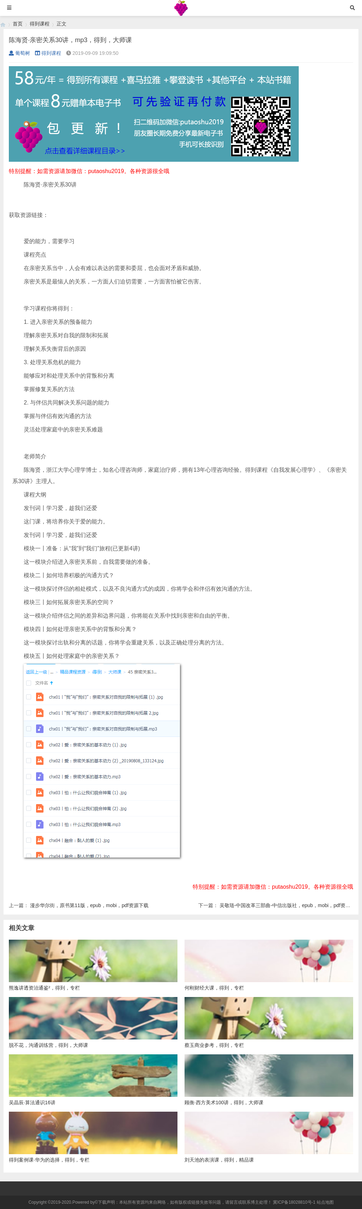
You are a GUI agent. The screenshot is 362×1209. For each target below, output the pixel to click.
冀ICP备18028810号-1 (294, 1202)
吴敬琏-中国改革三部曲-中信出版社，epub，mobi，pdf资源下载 (290, 905)
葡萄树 (19, 53)
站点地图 (325, 1202)
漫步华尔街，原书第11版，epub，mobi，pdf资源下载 (89, 905)
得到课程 (39, 24)
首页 (18, 24)
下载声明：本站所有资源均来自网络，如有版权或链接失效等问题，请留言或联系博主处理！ (185, 1202)
